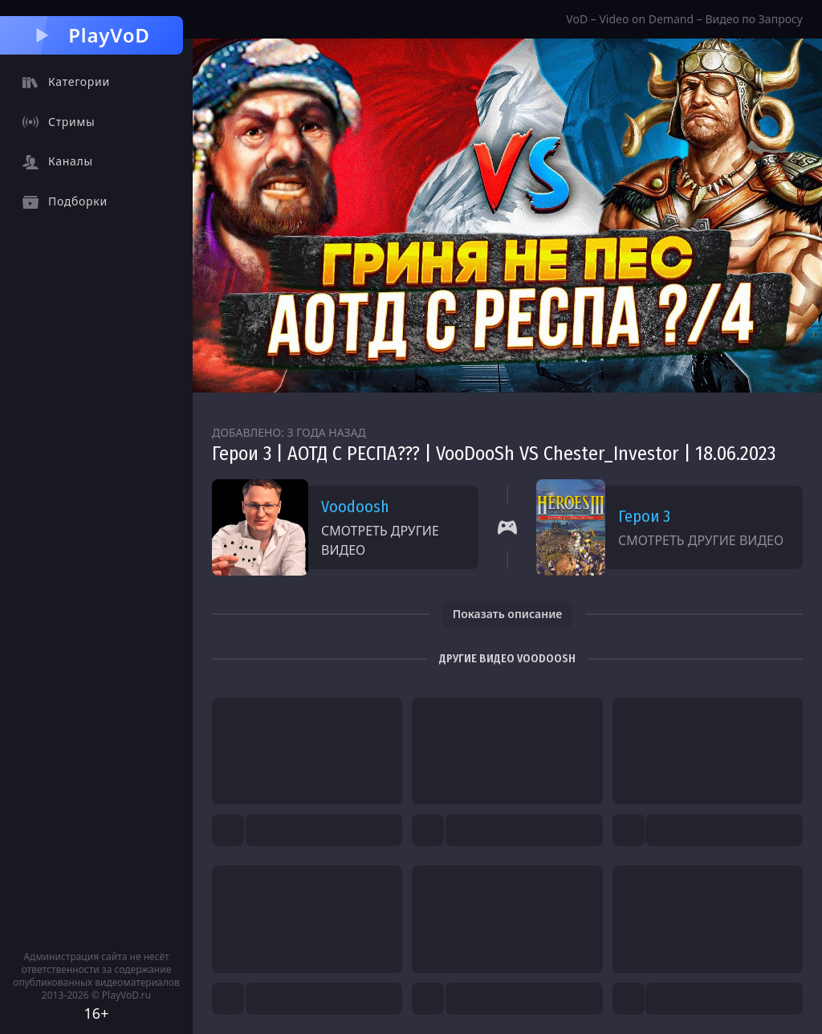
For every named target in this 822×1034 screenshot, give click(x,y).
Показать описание (508, 613)
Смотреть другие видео (380, 540)
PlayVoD (91, 35)
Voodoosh (355, 506)
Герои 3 (644, 516)
